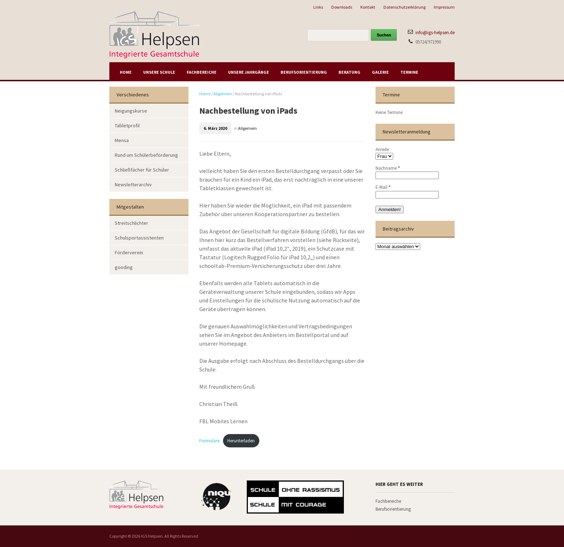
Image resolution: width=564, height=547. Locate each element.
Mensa (122, 140)
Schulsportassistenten (139, 237)
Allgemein (222, 93)
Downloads (341, 7)
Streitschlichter (131, 223)
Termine (409, 72)
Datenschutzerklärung (404, 7)
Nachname (388, 168)
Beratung (349, 72)
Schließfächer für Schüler (142, 170)
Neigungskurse (131, 111)
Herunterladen (241, 440)
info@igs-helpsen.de (435, 32)
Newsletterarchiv (133, 184)
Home (126, 72)
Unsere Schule (159, 72)
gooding (124, 267)
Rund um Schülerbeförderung (146, 155)
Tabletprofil (127, 125)
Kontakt (367, 7)
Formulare (209, 440)
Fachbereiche (202, 72)
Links (318, 7)
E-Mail (383, 187)
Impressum (444, 7)
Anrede (382, 149)
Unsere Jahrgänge (248, 72)
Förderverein (129, 252)
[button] (16, 531)
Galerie (380, 72)
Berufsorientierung (304, 72)
